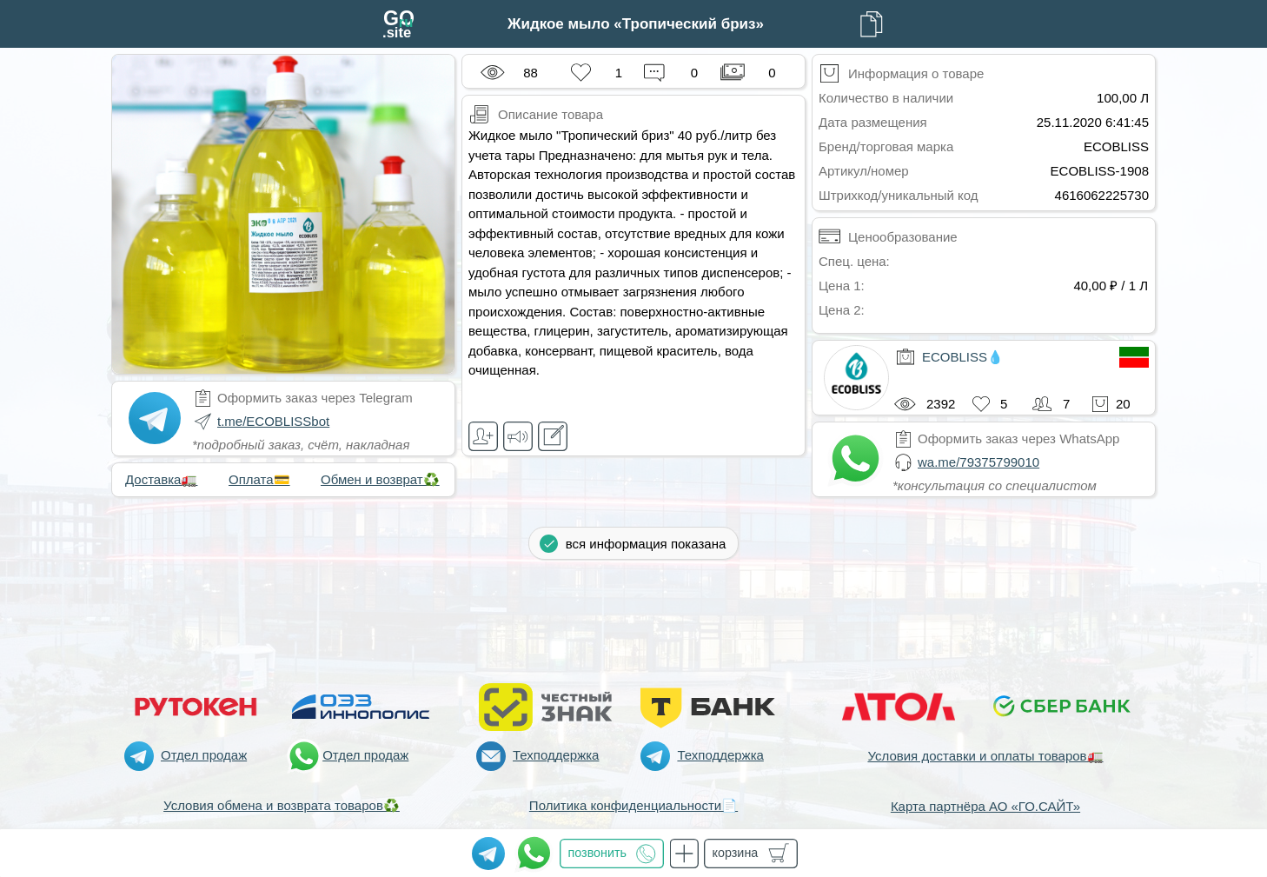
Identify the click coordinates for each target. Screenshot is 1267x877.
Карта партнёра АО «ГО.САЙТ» (985, 806)
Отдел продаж (204, 754)
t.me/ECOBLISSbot (273, 421)
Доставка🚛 (161, 479)
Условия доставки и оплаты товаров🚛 (985, 755)
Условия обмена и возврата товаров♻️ (281, 805)
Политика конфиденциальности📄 (633, 805)
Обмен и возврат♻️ (380, 479)
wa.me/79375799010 (978, 462)
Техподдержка (556, 754)
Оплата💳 (259, 479)
